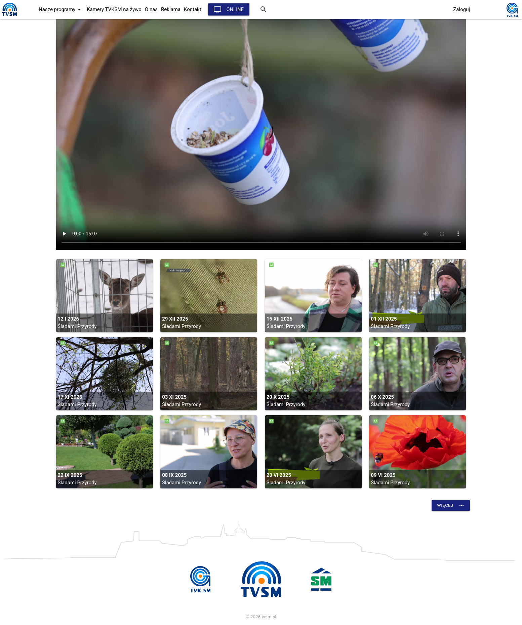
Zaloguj (461, 9)
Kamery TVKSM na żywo (114, 9)
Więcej (450, 505)
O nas (151, 9)
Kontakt (192, 9)
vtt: (261, 134)
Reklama (170, 9)
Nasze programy (61, 9)
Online (228, 9)
